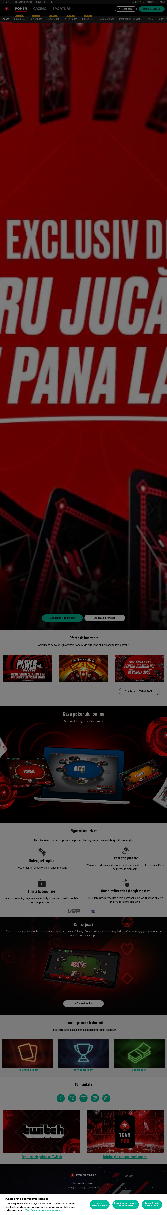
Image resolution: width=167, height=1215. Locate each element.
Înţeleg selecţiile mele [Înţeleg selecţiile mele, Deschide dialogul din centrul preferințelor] (99, 1204)
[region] (83, 1204)
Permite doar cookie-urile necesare (125, 1204)
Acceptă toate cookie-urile (152, 1204)
